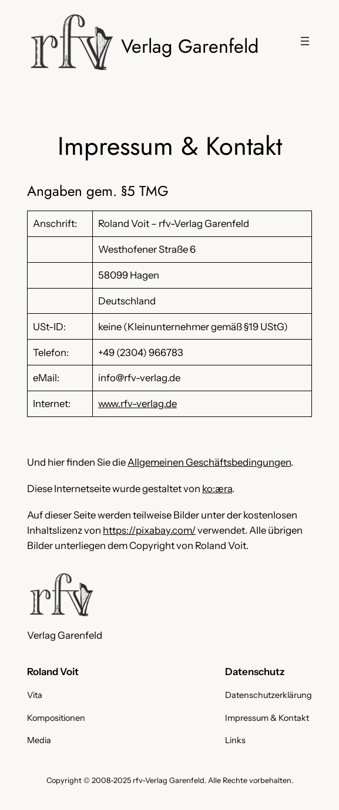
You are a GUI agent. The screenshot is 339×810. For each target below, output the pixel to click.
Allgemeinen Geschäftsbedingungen (209, 462)
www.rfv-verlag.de (137, 403)
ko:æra (217, 488)
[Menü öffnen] (305, 41)
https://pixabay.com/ (149, 530)
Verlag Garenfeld (190, 46)
